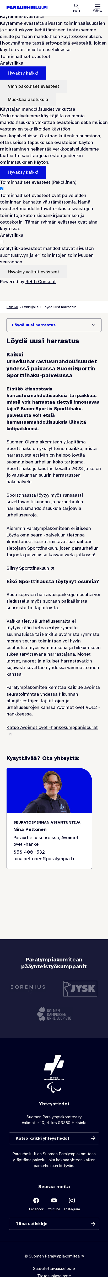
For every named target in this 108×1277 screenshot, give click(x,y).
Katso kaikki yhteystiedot (42, 1138)
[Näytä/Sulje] (93, 325)
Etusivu (12, 307)
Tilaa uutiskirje (31, 1223)
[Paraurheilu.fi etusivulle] (27, 7)
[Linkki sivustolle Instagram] (72, 1204)
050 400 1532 (29, 852)
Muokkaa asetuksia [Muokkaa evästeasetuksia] (28, 99)
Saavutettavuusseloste (54, 1268)
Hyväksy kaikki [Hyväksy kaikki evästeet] (23, 73)
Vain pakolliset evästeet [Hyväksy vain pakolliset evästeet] (33, 86)
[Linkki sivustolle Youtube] (54, 1204)
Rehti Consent (40, 281)
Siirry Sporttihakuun (28, 568)
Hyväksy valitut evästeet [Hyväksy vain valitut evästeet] (33, 272)
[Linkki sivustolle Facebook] (36, 1204)
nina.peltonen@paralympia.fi (43, 859)
